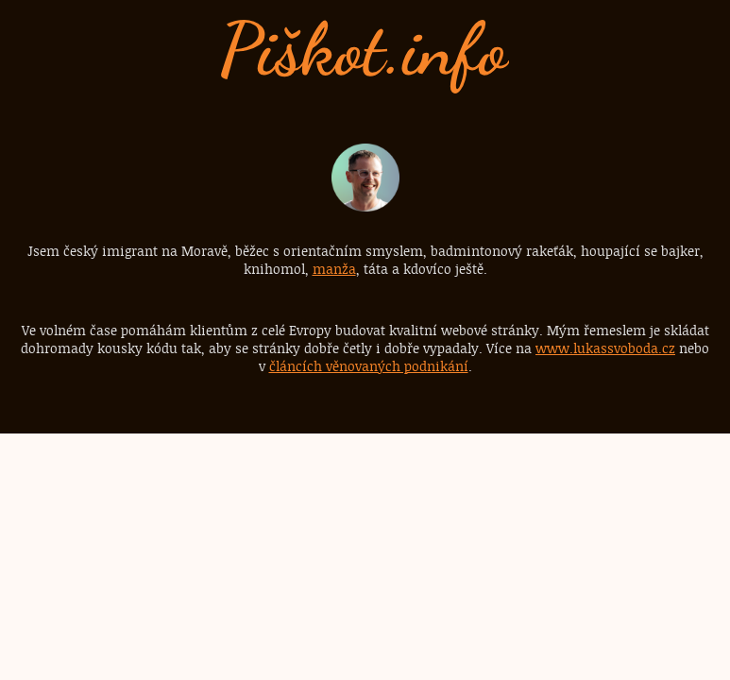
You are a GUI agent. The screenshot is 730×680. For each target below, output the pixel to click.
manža (334, 269)
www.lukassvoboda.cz (605, 348)
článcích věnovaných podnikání (368, 366)
